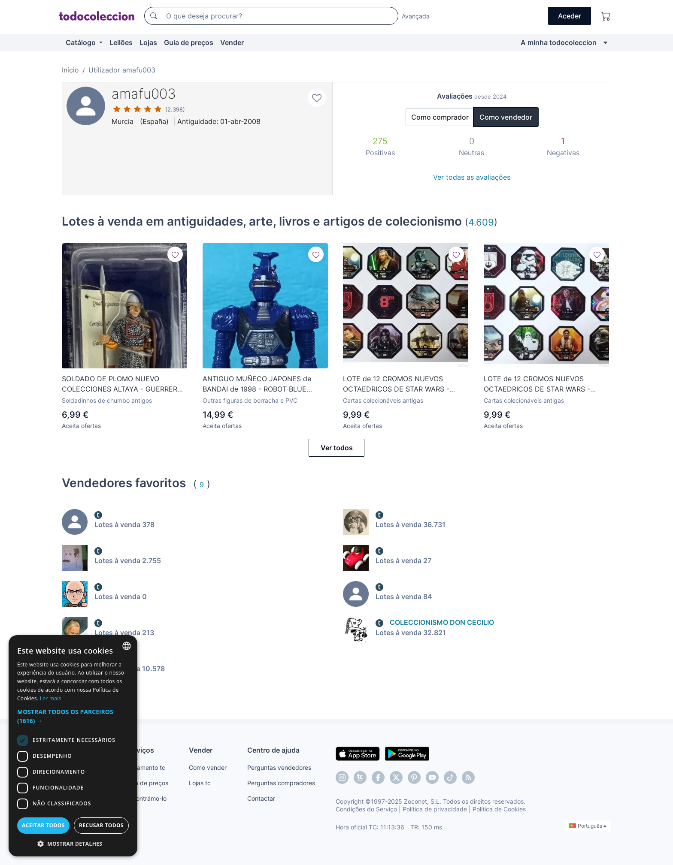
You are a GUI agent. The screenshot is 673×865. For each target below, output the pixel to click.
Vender (232, 42)
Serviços (140, 750)
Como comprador (440, 117)
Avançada (416, 16)
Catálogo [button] (81, 42)
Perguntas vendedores (279, 767)
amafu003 (144, 93)
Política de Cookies (499, 809)
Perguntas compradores (281, 783)
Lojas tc (200, 783)
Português (587, 826)
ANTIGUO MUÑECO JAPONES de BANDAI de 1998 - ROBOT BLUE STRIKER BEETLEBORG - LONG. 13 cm (264, 384)
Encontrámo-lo (146, 798)
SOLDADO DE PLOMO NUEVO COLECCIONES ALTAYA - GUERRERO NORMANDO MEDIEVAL (122, 384)
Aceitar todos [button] (43, 825)
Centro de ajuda (273, 750)
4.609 (481, 222)
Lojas (148, 42)
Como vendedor (505, 117)
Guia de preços (188, 42)
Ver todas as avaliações (471, 177)
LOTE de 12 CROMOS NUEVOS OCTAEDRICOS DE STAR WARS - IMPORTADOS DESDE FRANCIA (396, 384)
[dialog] (73, 745)
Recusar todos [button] (101, 825)
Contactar (261, 798)
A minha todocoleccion (559, 42)
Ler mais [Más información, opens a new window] (50, 698)
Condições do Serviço (366, 809)
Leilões (121, 42)
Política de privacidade (435, 809)
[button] (73, 716)
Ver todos (337, 447)
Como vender (208, 767)
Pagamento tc (145, 767)
